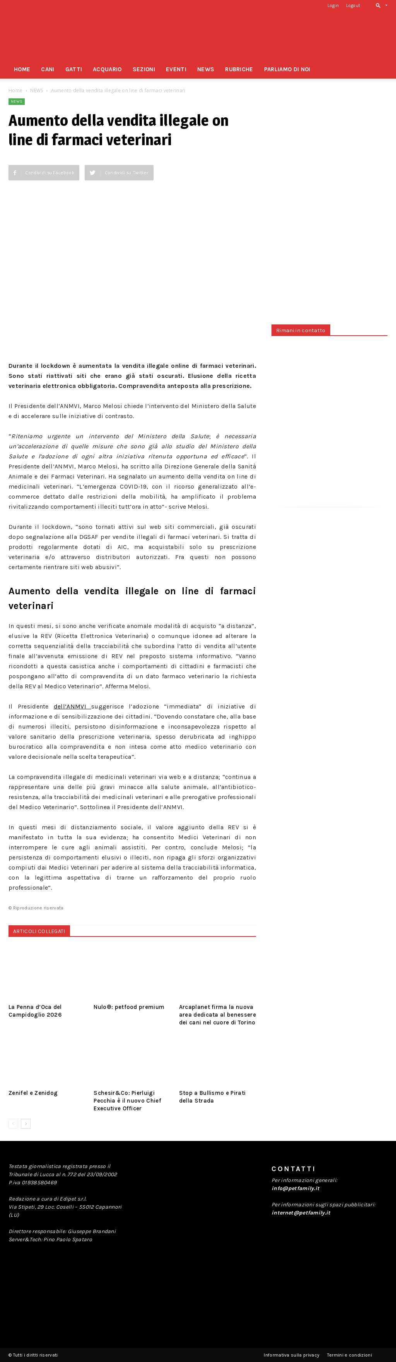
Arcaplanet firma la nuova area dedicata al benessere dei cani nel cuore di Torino (217, 1014)
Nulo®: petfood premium (129, 1006)
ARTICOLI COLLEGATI (39, 931)
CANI (47, 69)
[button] (379, 5)
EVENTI (176, 69)
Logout (353, 5)
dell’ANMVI (72, 706)
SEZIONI (144, 69)
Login (333, 5)
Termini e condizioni (349, 1355)
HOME (22, 69)
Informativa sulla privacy (291, 1355)
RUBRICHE (239, 69)
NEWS (205, 69)
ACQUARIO (107, 69)
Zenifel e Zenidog (33, 1092)
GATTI (73, 69)
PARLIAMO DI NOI (287, 69)
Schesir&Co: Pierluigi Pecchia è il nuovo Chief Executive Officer (127, 1100)
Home (15, 90)
